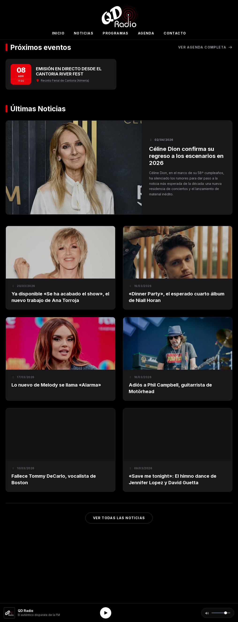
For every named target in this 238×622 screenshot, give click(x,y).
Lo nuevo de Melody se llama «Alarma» (56, 385)
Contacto (175, 33)
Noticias (83, 33)
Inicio (58, 33)
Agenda (146, 33)
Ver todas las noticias (119, 518)
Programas (115, 33)
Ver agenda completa (205, 47)
